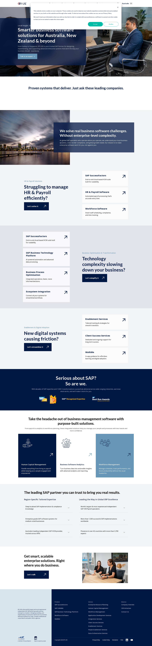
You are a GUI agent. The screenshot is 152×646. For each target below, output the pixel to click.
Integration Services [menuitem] (95, 619)
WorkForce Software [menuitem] (61, 615)
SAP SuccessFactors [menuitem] (61, 605)
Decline (111, 24)
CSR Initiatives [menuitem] (126, 608)
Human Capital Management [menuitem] (98, 608)
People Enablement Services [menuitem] (97, 630)
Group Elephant (27, 641)
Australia (127, 3)
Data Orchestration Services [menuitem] (97, 633)
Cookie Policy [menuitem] (103, 640)
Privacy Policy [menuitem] (93, 640)
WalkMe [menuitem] (57, 619)
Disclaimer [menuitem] (113, 640)
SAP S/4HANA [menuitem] (59, 608)
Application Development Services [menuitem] (99, 615)
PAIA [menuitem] (120, 640)
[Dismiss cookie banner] (117, 7)
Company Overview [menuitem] (127, 605)
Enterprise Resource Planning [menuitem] (98, 605)
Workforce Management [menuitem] (96, 612)
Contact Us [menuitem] (125, 612)
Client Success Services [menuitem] (96, 622)
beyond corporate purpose (40, 641)
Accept (95, 24)
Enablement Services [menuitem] (95, 626)
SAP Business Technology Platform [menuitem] (66, 612)
